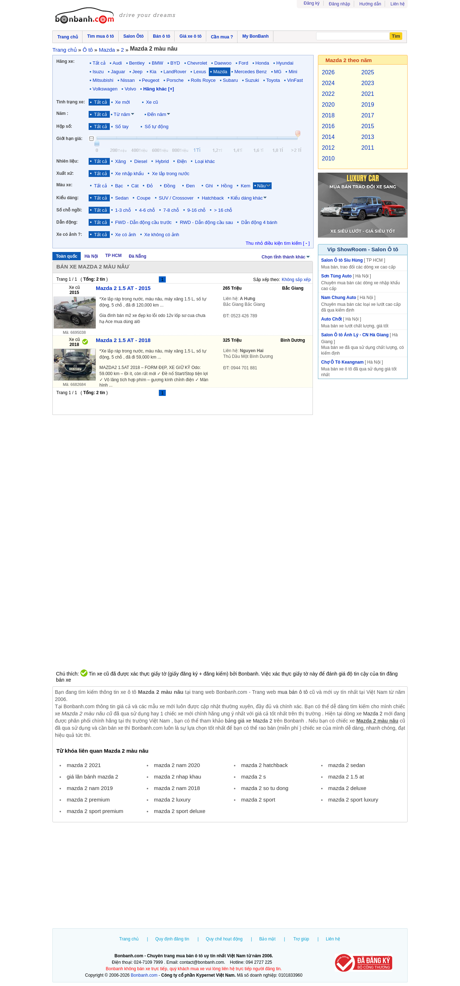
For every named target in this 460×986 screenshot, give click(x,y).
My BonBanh (255, 36)
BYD (175, 63)
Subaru (230, 80)
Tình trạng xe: (70, 101)
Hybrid (162, 161)
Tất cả (99, 63)
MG (278, 71)
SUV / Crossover (176, 198)
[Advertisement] (230, 876)
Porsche (175, 80)
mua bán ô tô (293, 692)
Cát (135, 185)
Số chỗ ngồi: (69, 209)
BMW (157, 63)
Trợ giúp (301, 938)
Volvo (130, 89)
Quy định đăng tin (172, 938)
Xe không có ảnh (161, 234)
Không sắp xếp (296, 279)
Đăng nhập (339, 3)
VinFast (295, 80)
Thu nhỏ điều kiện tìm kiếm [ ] (277, 243)
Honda (262, 63)
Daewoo (222, 63)
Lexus (199, 71)
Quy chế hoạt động (224, 938)
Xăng (120, 161)
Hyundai (285, 63)
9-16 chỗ (196, 210)
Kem (245, 185)
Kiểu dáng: (67, 197)
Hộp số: (64, 126)
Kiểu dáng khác (247, 198)
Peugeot (150, 80)
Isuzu (98, 71)
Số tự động (156, 126)
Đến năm (156, 114)
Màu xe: (64, 184)
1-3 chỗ (123, 210)
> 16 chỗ (223, 210)
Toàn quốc (66, 256)
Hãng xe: (65, 61)
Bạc (119, 185)
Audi (117, 63)
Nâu (261, 185)
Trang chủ (129, 938)
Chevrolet (197, 63)
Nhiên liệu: (67, 161)
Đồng (171, 185)
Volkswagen (105, 89)
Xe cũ (152, 102)
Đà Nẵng (137, 256)
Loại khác (205, 161)
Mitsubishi (103, 80)
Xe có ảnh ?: (69, 234)
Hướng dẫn (370, 3)
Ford (243, 63)
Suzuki (252, 80)
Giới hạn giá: (69, 138)
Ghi (209, 185)
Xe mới (122, 102)
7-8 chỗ (171, 210)
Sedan (122, 198)
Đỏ (151, 185)
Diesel (140, 161)
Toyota (273, 80)
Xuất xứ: (65, 173)
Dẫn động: (67, 222)
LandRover (175, 71)
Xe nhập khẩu (129, 173)
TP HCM (113, 255)
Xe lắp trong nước (170, 173)
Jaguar (118, 71)
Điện (182, 161)
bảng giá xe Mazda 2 (248, 721)
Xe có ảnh (125, 234)
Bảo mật (267, 938)
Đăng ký (312, 3)
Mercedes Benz (250, 71)
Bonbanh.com (144, 975)
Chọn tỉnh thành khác (286, 256)
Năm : (62, 113)
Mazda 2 (372, 713)
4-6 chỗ (147, 210)
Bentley (137, 63)
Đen (191, 185)
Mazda (220, 71)
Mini (292, 71)
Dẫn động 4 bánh (259, 222)
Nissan (128, 80)
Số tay (122, 126)
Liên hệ (397, 3)
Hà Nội (91, 256)
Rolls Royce (203, 80)
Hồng (227, 185)
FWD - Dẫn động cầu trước (143, 222)
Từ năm (122, 114)
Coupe (143, 198)
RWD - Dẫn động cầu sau (206, 222)
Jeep (137, 71)
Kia (153, 71)
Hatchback (213, 198)
